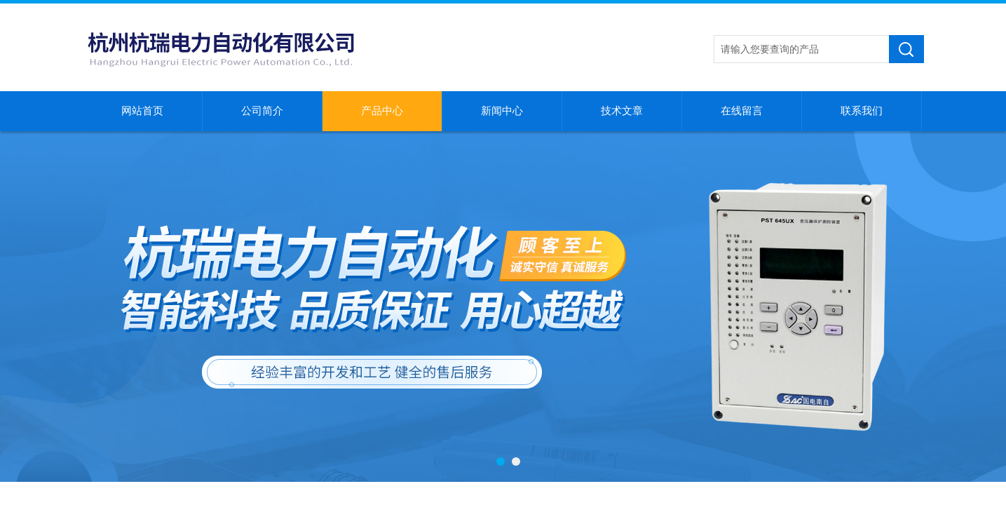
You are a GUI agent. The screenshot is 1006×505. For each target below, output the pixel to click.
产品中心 (382, 110)
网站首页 (142, 110)
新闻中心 (502, 110)
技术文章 (622, 110)
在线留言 (742, 110)
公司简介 (262, 110)
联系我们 (862, 110)
